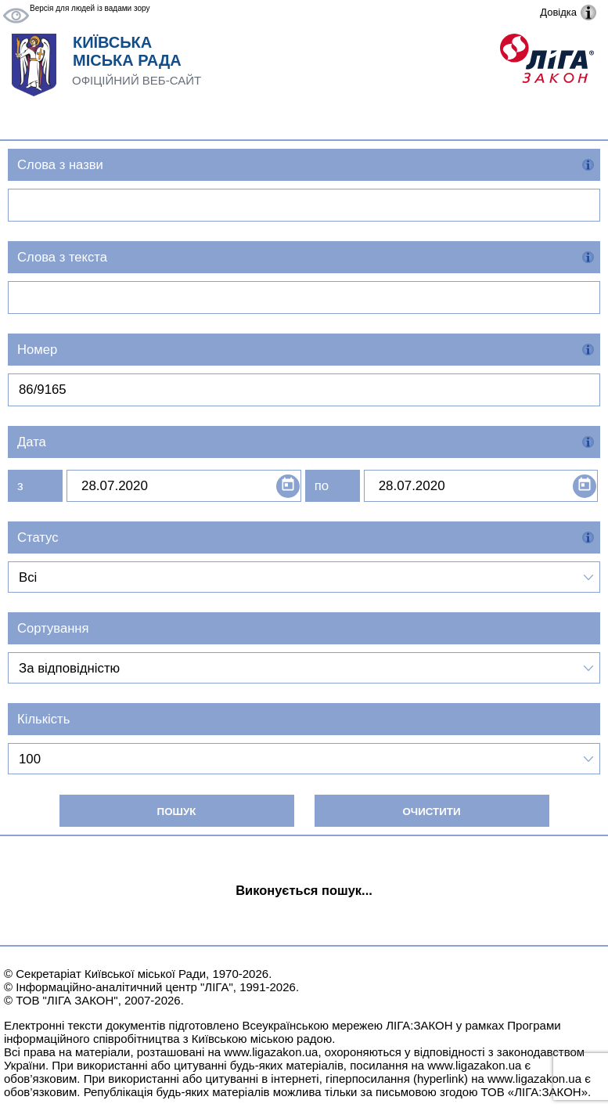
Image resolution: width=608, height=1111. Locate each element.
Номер (37, 349)
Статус (38, 537)
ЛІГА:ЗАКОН (419, 1025)
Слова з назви (60, 164)
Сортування (53, 628)
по (322, 485)
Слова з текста (62, 257)
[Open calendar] (288, 486)
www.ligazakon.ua (271, 1052)
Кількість (43, 719)
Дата (31, 442)
